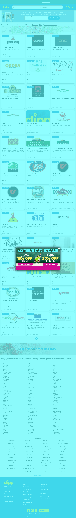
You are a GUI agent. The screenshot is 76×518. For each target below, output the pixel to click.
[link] (27, 257)
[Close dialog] (59, 248)
